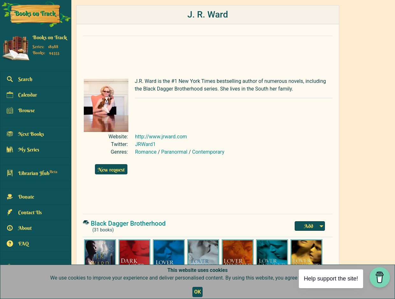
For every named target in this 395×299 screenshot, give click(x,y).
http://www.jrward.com (161, 137)
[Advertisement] (208, 55)
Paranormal (174, 152)
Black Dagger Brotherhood (128, 223)
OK (197, 292)
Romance (145, 152)
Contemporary (208, 152)
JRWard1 (145, 144)
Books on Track (49, 37)
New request (111, 169)
